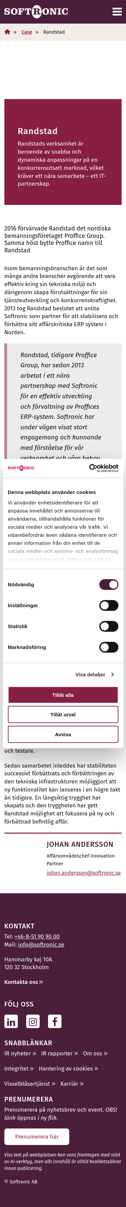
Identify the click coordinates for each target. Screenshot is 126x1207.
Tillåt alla (63, 695)
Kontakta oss (21, 982)
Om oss (92, 1053)
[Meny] (117, 12)
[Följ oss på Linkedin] (13, 1021)
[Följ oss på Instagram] (34, 1021)
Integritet (16, 1068)
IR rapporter (57, 1053)
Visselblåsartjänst (27, 1083)
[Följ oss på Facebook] (56, 1021)
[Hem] (7, 31)
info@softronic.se (41, 944)
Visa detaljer (90, 674)
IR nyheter (17, 1053)
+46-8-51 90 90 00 (37, 936)
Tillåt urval (63, 714)
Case (27, 32)
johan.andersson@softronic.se (84, 873)
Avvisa (63, 734)
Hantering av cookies (66, 1068)
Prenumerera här (36, 1136)
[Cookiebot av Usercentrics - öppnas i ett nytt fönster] (89, 468)
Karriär (69, 1083)
